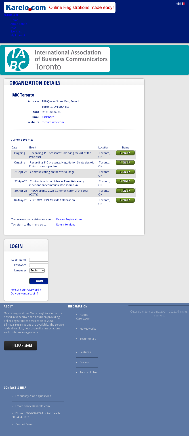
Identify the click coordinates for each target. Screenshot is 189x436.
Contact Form (24, 424)
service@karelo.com (37, 406)
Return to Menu (66, 224)
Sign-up (125, 153)
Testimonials (88, 339)
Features (85, 352)
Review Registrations (69, 219)
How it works (88, 329)
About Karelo (18, 24)
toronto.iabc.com (53, 122)
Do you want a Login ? (24, 293)
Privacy (84, 362)
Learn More (23, 345)
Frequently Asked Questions (33, 396)
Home (14, 20)
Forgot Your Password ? (26, 290)
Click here (48, 117)
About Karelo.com (83, 316)
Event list (15, 31)
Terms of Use (88, 372)
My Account (17, 35)
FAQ (13, 28)
